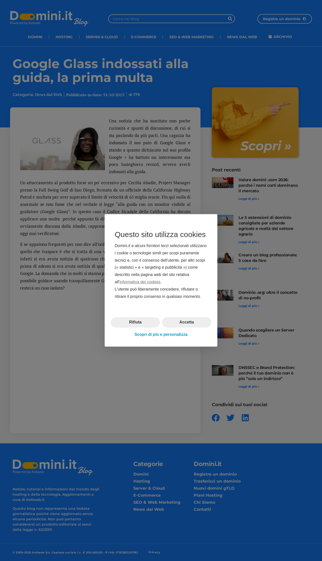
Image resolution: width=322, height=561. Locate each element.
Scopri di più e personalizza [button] (161, 334)
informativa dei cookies (139, 282)
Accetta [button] (186, 322)
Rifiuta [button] (135, 322)
